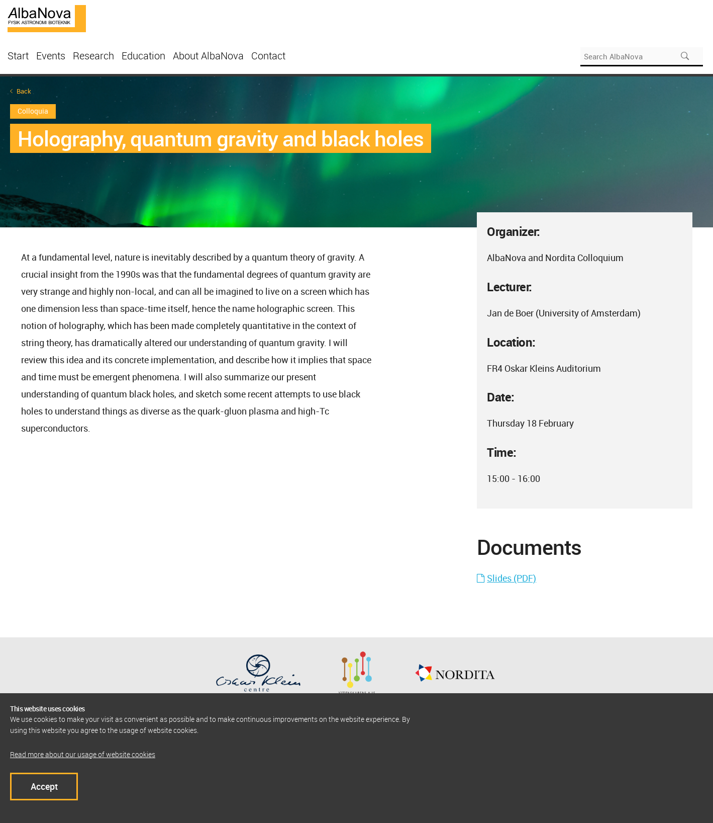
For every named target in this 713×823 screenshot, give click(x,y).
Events (50, 55)
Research (93, 55)
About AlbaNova (208, 55)
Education (143, 55)
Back (24, 91)
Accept (44, 786)
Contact (268, 55)
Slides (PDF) (511, 578)
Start (18, 55)
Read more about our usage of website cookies (82, 754)
